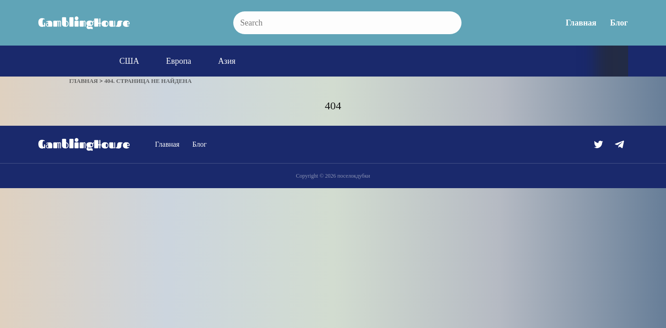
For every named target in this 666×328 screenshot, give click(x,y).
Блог (619, 22)
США (129, 61)
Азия (227, 61)
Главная (581, 22)
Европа (178, 61)
